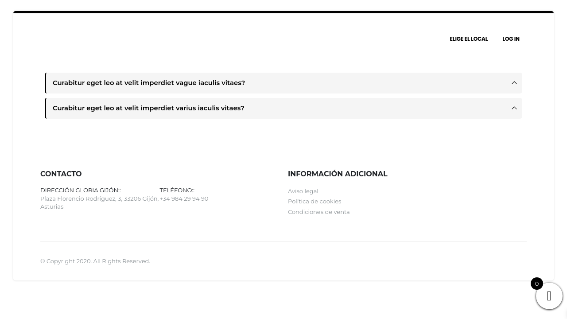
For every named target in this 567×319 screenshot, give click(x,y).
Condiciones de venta (319, 213)
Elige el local (469, 39)
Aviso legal (303, 192)
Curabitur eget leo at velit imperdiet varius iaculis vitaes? (152, 109)
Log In (511, 39)
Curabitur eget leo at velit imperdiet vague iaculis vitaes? (152, 83)
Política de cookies (314, 202)
